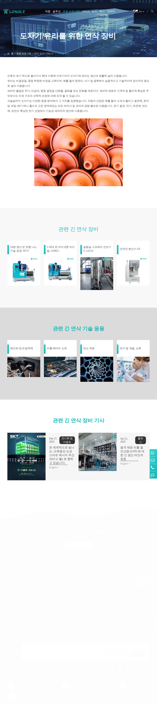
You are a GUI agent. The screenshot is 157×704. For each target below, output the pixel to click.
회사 (102, 11)
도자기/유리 (63, 53)
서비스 (86, 11)
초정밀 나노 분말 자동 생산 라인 (58, 564)
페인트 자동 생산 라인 (53, 600)
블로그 (139, 585)
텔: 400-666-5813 (23, 676)
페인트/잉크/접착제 (107, 585)
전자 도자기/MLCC (44, 53)
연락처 (111, 11)
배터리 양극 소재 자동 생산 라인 (58, 575)
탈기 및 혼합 (13, 575)
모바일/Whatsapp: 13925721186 (80, 676)
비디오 (139, 580)
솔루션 (57, 11)
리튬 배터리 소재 (105, 564)
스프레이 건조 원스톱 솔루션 (57, 605)
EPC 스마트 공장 (50, 610)
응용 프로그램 (71, 11)
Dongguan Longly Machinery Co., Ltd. (35, 701)
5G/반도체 (102, 575)
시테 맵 (120, 701)
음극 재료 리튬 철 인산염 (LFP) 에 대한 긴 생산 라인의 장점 (127, 447)
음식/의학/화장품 (105, 580)
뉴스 (94, 11)
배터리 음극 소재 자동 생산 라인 (58, 570)
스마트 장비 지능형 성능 (54, 615)
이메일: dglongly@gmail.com (139, 676)
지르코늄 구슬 (14, 580)
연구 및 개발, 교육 (106, 595)
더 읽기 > (44, 463)
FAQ (138, 570)
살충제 (100, 590)
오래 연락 (78, 535)
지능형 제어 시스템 (52, 625)
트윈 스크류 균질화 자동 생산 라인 (60, 585)
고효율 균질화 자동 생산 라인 (57, 580)
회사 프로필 (142, 590)
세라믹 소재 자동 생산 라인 (56, 590)
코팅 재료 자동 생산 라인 (55, 595)
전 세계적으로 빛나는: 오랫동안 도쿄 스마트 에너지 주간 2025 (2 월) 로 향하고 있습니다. (57, 453)
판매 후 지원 (142, 575)
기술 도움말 (142, 564)
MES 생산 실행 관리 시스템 (56, 620)
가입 (138, 643)
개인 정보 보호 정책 (139, 701)
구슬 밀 (11, 564)
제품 (47, 11)
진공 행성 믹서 (15, 570)
